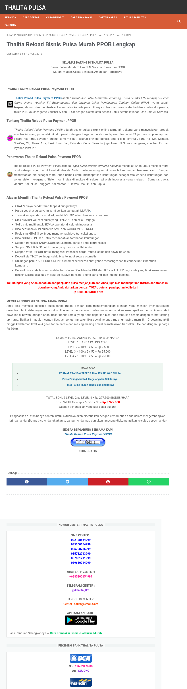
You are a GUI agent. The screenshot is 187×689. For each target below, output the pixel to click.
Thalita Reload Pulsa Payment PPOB (36, 107)
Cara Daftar (33, 12)
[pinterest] (79, 542)
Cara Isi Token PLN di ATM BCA (159, 643)
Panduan (41, 20)
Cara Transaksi (83, 12)
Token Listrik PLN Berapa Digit (158, 649)
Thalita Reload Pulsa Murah (81, 683)
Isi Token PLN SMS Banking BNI (159, 586)
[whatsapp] (108, 542)
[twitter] (50, 542)
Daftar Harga (110, 12)
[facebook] (21, 542)
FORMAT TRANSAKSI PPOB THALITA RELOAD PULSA (66, 428)
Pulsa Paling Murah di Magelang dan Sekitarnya (66, 434)
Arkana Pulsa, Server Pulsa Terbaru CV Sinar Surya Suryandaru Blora (156, 517)
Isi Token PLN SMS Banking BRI (159, 593)
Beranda (12, 12)
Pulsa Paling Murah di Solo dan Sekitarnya (66, 440)
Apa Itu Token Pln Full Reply (156, 425)
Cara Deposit (57, 12)
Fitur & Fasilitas (17, 20)
